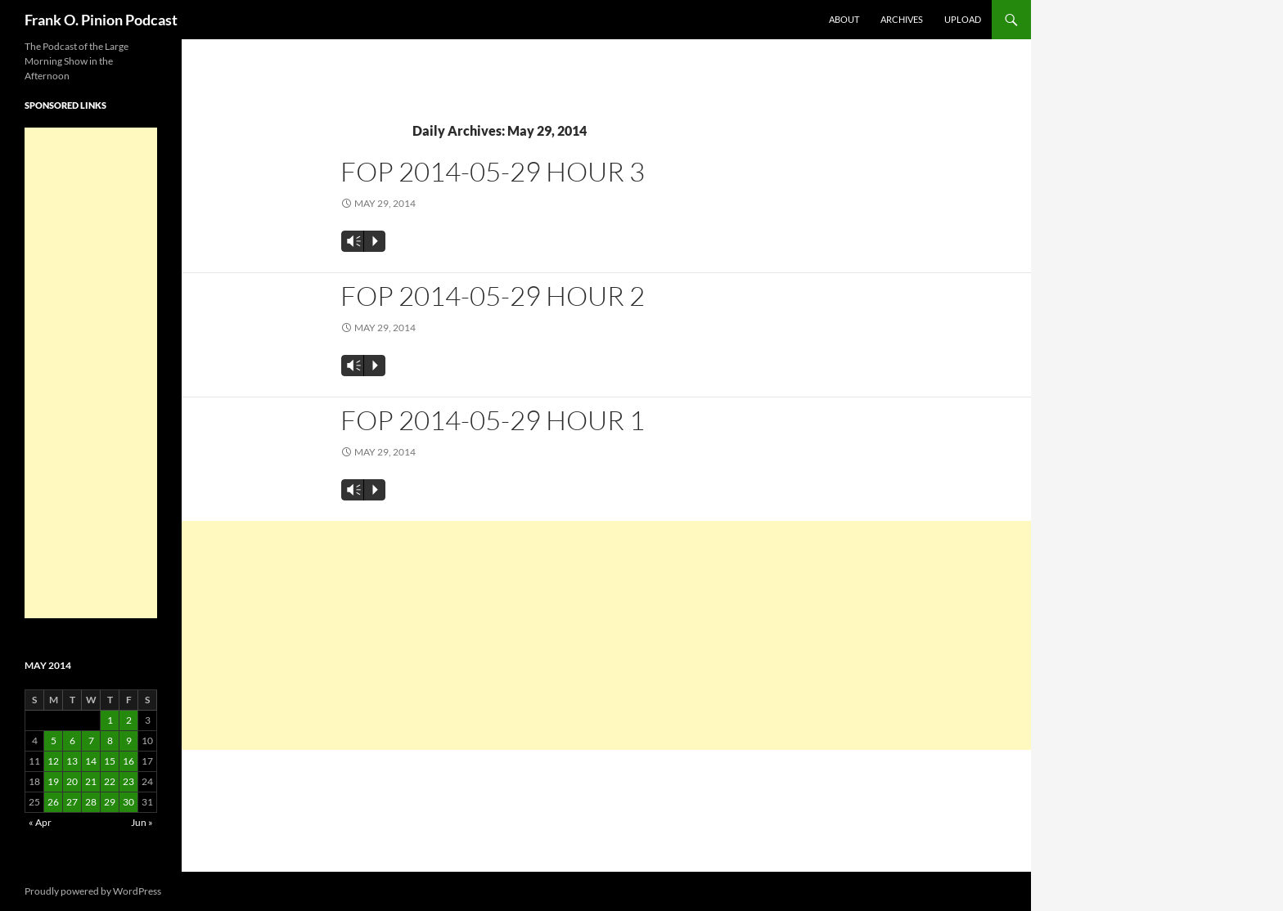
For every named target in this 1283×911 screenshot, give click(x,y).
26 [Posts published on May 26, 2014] (53, 802)
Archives (901, 19)
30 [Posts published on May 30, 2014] (128, 802)
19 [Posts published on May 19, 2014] (53, 781)
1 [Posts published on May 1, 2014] (110, 720)
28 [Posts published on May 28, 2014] (91, 802)
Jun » (142, 822)
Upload (962, 19)
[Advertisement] (606, 635)
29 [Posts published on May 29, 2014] (109, 802)
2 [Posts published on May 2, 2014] (129, 720)
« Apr (40, 822)
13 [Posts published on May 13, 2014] (72, 761)
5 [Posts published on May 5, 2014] (53, 740)
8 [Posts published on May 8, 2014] (110, 740)
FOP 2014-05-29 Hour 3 (492, 171)
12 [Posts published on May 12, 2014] (53, 761)
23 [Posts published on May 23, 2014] (128, 781)
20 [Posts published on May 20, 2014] (72, 781)
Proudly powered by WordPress (93, 891)
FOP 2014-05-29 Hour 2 (492, 295)
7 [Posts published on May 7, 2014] (91, 740)
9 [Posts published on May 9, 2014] (129, 740)
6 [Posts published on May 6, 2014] (72, 740)
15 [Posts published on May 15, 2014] (109, 761)
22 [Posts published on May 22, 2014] (109, 781)
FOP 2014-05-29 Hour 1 (492, 420)
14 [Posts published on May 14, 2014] (91, 761)
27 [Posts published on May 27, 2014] (72, 802)
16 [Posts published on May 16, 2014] (128, 761)
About (844, 19)
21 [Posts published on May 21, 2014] (91, 781)
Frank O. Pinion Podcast (101, 20)
